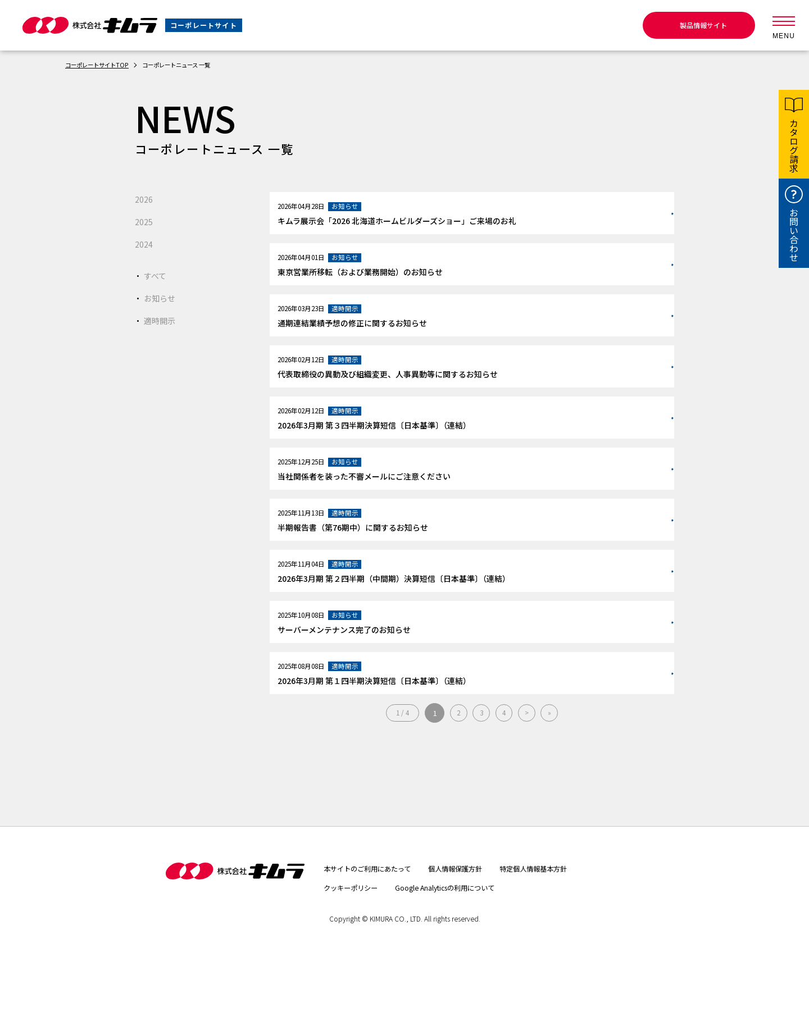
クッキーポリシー (355, 960)
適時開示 (162, 320)
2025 (145, 221)
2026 (145, 199)
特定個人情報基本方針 (562, 941)
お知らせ (162, 297)
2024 (145, 243)
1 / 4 (397, 786)
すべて (157, 275)
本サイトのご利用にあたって (374, 941)
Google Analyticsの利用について (463, 960)
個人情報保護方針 (474, 941)
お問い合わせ (794, 235)
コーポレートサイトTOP (102, 64)
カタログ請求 (794, 145)
